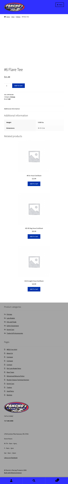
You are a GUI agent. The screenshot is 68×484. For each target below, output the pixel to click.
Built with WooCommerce (13, 473)
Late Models (11, 318)
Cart (52, 479)
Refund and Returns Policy (15, 376)
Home (8, 17)
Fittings (18, 17)
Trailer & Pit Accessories (15, 333)
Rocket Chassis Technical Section (18, 380)
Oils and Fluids (11, 322)
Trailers (9, 387)
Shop (12, 17)
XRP (9, 99)
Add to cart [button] (34, 184)
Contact (9, 365)
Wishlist (9, 395)
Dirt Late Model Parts (14, 368)
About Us (10, 353)
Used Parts (10, 391)
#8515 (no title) (12, 349)
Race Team (10, 372)
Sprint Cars (10, 330)
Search (34, 480)
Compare (10, 357)
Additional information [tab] (12, 109)
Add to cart (18, 86)
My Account (11, 480)
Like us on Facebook (10, 458)
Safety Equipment (13, 326)
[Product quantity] (7, 85)
